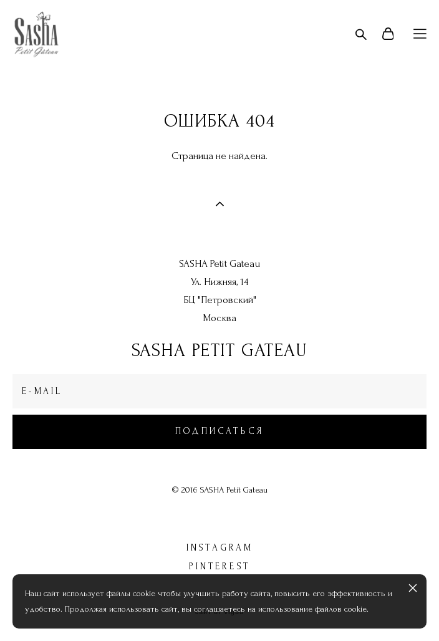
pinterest (219, 566)
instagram (219, 547)
